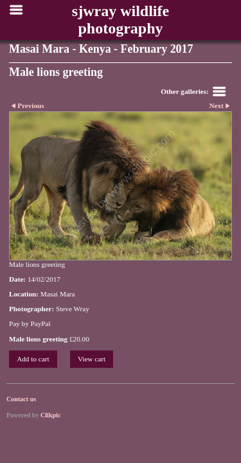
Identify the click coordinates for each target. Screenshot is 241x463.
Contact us (21, 399)
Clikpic (50, 415)
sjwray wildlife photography (120, 20)
